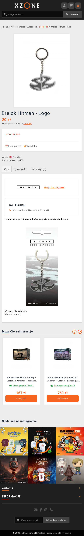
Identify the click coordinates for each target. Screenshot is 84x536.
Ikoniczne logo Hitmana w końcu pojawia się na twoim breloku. (37, 219)
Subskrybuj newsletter (56, 520)
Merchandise (19, 210)
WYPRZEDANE (12, 134)
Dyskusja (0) (20, 169)
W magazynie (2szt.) (23, 386)
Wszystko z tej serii (54, 187)
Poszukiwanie (72, 14)
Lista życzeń (13, 146)
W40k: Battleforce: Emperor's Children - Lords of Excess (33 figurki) (63, 379)
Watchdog (30, 146)
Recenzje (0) (38, 169)
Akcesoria (33, 210)
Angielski (15, 157)
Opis (6, 169)
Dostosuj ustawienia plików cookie (54, 533)
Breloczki (44, 210)
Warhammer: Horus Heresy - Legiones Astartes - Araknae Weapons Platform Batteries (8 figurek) (21, 379)
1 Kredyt (27, 123)
